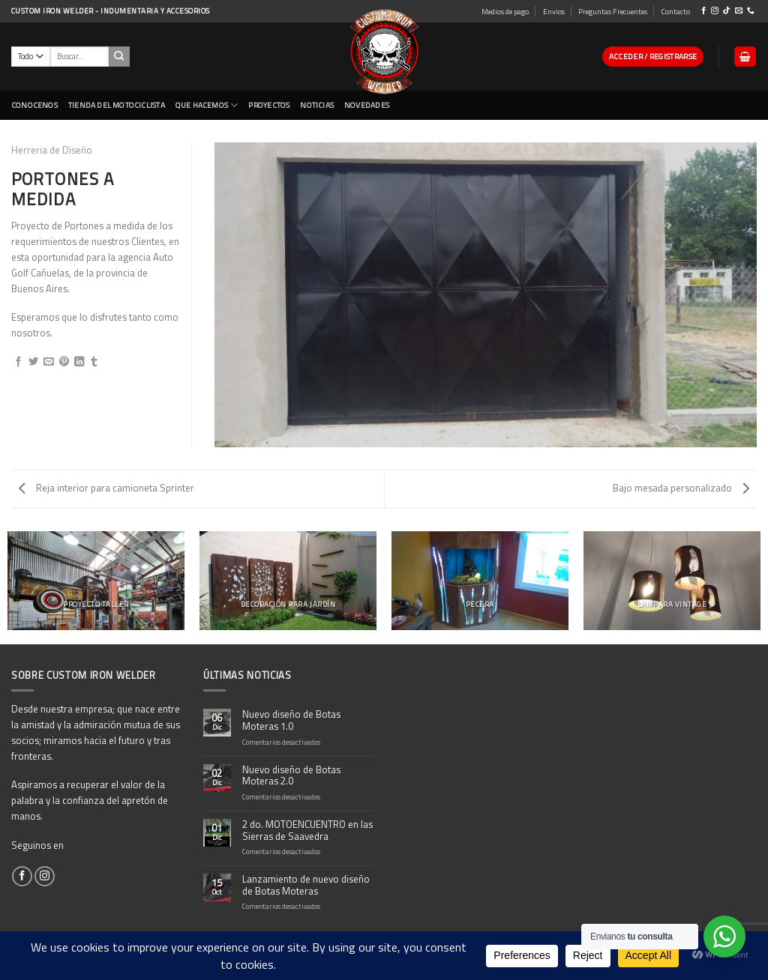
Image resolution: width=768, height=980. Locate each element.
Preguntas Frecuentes (612, 11)
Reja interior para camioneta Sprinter (106, 487)
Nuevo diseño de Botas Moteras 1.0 (291, 721)
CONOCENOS (34, 105)
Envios (554, 11)
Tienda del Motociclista (116, 105)
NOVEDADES (366, 105)
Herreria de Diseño (51, 149)
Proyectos (269, 105)
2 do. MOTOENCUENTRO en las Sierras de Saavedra (307, 831)
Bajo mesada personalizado (681, 487)
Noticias (317, 105)
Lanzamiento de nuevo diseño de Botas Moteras (306, 886)
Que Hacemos (207, 105)
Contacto (675, 11)
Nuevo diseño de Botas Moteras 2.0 (291, 776)
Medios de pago (505, 11)
